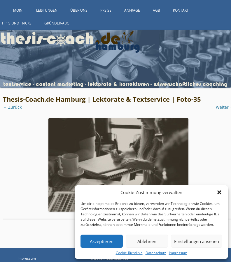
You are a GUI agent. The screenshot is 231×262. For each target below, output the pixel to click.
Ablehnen (146, 241)
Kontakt (181, 10)
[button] (219, 192)
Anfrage (132, 10)
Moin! (18, 10)
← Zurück (12, 107)
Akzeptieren (101, 241)
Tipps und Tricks (16, 23)
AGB (156, 10)
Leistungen (46, 10)
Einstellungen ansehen (196, 241)
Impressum (178, 252)
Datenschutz (156, 252)
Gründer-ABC (56, 23)
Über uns (79, 10)
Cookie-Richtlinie (129, 252)
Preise (105, 10)
